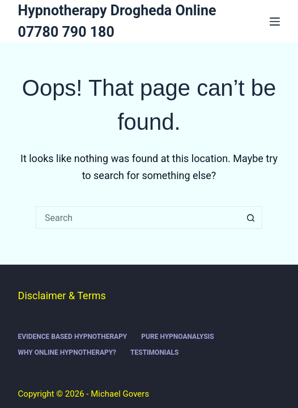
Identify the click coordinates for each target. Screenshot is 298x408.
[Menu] (275, 21)
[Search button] (251, 217)
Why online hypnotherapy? (67, 352)
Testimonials (154, 352)
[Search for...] (138, 217)
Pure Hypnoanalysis (177, 337)
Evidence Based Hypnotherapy (72, 337)
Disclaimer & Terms (62, 295)
